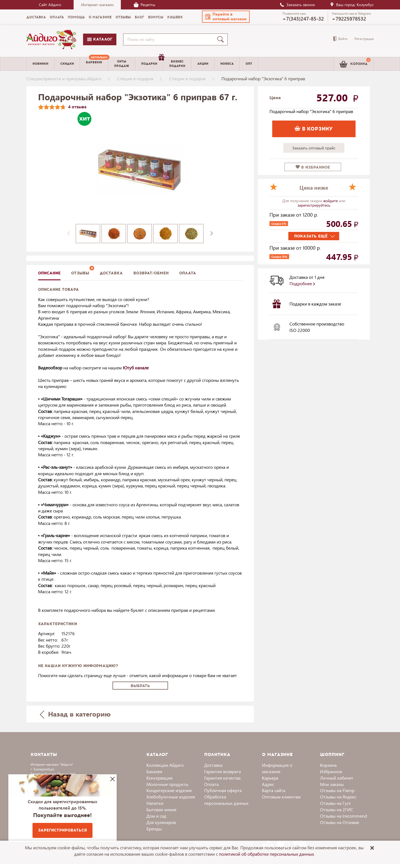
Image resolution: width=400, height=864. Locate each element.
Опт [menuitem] (249, 63)
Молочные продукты (167, 784)
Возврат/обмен (151, 273)
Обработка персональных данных (226, 800)
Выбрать (140, 686)
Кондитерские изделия (169, 790)
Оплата (187, 273)
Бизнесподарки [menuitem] (177, 63)
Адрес (268, 784)
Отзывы (80, 273)
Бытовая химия (161, 809)
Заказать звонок (297, 4)
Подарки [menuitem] (152, 61)
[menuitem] (94, 64)
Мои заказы (332, 784)
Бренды (154, 829)
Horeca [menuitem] (227, 63)
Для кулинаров (161, 822)
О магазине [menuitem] (100, 17)
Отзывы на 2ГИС (336, 809)
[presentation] (69, 234)
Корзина (328, 765)
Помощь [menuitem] (76, 17)
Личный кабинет (336, 778)
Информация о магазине (277, 768)
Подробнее (302, 283)
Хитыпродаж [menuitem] (121, 63)
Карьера (270, 778)
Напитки (154, 803)
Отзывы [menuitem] (123, 17)
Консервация (159, 778)
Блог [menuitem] (139, 17)
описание (49, 273)
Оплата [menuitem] (57, 17)
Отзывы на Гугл (335, 803)
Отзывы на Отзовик (339, 822)
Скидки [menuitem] (67, 63)
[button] (226, 17)
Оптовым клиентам (281, 797)
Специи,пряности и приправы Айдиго (63, 78)
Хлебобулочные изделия (170, 797)
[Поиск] (222, 39)
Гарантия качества (222, 778)
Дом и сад (156, 816)
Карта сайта (273, 790)
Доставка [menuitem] (36, 17)
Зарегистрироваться (62, 830)
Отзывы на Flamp (337, 790)
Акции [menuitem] (202, 63)
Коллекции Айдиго (165, 765)
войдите (331, 200)
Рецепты (144, 4)
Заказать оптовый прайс (313, 148)
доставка (111, 273)
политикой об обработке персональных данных (266, 854)
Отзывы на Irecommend (343, 816)
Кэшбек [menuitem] (175, 17)
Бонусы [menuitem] (155, 17)
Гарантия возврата (222, 771)
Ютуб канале (136, 367)
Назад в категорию (75, 713)
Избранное (331, 771)
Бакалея (154, 771)
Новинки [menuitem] (40, 63)
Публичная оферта (223, 790)
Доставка (213, 765)
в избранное (313, 167)
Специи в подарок (135, 78)
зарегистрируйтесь (314, 205)
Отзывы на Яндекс (338, 797)
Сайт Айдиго (50, 4)
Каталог (99, 39)
